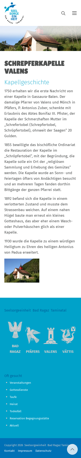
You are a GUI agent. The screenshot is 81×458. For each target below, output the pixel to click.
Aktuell (14, 425)
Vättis (68, 351)
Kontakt (9, 450)
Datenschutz (43, 450)
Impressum (25, 450)
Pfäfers (33, 351)
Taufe (13, 397)
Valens (50, 351)
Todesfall (15, 411)
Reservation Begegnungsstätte (29, 418)
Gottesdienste (19, 389)
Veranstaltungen (20, 382)
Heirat (14, 404)
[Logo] (14, 13)
